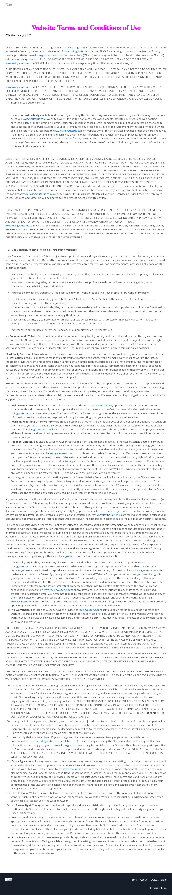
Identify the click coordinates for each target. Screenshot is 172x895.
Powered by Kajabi (158, 888)
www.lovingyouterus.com (78, 51)
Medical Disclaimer (101, 405)
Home (133, 879)
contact (133, 465)
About (143, 879)
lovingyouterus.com (34, 118)
